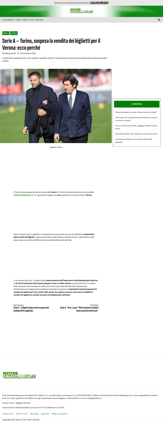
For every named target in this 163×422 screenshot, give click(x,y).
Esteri (31, 20)
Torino (14, 33)
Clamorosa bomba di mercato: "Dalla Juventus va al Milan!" (136, 112)
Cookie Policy (8, 414)
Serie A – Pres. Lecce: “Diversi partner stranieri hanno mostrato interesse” (79, 308)
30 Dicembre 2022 (28, 53)
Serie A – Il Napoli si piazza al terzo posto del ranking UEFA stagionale (32, 308)
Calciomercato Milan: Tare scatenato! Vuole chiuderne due (136, 134)
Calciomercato (8, 20)
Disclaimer (34, 414)
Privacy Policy (22, 414)
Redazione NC (10, 53)
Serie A (19, 20)
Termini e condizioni (59, 414)
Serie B (25, 20)
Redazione (39, 20)
